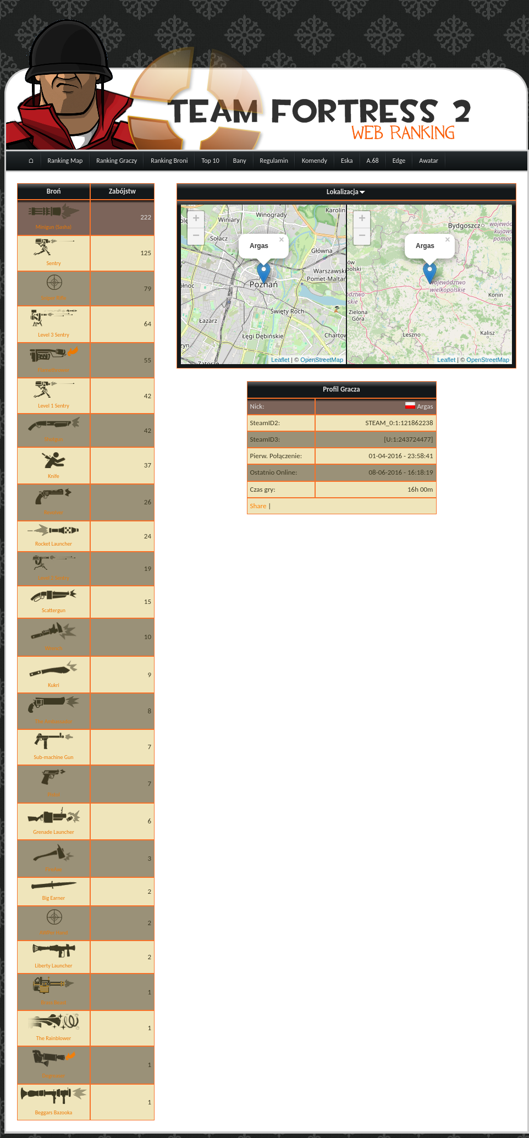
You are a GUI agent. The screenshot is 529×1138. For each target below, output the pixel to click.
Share (258, 506)
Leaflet (280, 359)
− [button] (196, 236)
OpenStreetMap (321, 359)
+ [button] (196, 219)
